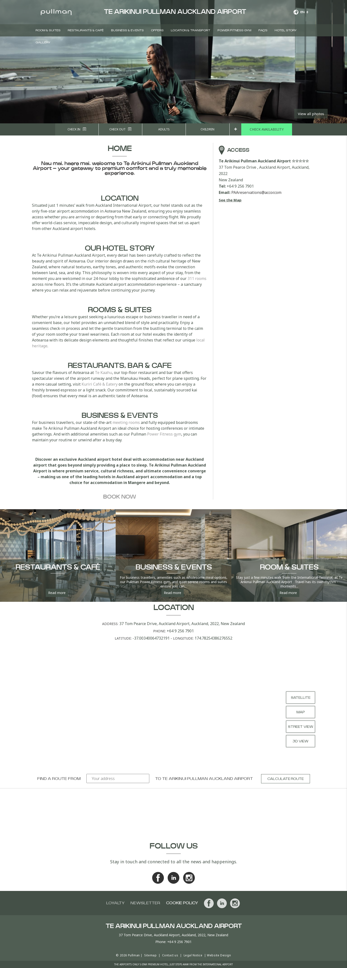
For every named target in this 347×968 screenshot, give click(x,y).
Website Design (219, 955)
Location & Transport (190, 30)
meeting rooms (126, 422)
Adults (164, 129)
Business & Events (127, 30)
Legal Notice (193, 955)
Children (207, 129)
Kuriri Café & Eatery (100, 384)
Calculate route (285, 779)
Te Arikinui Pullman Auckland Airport (207, 779)
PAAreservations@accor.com (256, 192)
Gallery (43, 42)
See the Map (230, 200)
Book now (119, 497)
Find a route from (59, 779)
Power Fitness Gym (234, 30)
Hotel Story (286, 30)
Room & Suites (48, 30)
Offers (157, 30)
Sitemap (150, 955)
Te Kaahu (103, 372)
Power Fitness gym (164, 434)
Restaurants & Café (86, 30)
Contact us (170, 955)
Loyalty (115, 903)
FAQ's (262, 30)
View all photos (311, 113)
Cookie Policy (182, 903)
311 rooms (197, 278)
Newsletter (145, 903)
